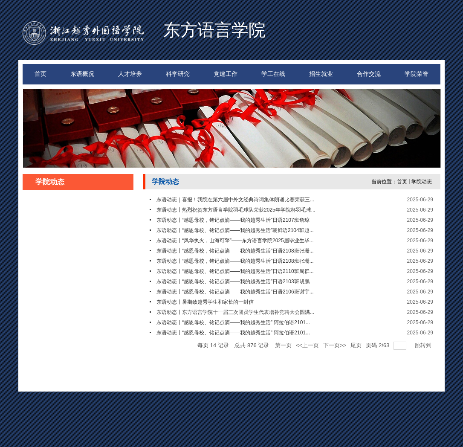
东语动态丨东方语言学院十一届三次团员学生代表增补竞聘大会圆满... (235, 312)
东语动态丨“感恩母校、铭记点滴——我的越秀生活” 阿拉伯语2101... (233, 322)
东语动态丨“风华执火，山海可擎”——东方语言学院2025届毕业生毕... (235, 241)
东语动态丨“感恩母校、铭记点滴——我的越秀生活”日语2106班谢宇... (235, 292)
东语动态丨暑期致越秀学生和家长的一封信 (205, 302)
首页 (402, 182)
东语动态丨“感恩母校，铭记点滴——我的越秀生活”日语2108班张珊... (235, 251)
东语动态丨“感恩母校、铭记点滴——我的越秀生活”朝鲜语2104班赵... (235, 230)
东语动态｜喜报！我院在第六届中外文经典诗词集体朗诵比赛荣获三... (235, 200)
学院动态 (421, 182)
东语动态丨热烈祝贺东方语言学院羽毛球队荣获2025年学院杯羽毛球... (235, 210)
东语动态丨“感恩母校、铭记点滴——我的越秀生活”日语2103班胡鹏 (233, 281)
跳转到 (424, 345)
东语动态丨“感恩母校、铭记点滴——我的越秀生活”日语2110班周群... (235, 271)
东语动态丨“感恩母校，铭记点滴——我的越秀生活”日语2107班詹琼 (233, 220)
